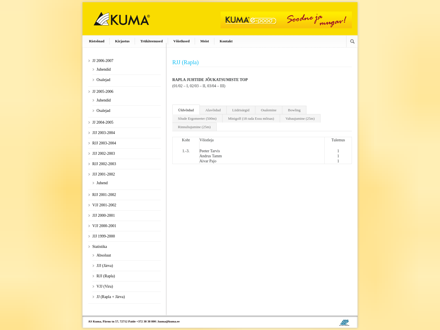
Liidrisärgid (240, 110)
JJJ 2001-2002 (103, 174)
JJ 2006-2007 (102, 61)
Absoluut (104, 255)
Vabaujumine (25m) (300, 118)
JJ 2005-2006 (102, 91)
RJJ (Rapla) (106, 276)
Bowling (294, 110)
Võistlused (181, 41)
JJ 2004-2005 (102, 122)
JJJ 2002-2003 (103, 153)
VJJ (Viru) (105, 286)
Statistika (99, 246)
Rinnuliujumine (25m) (194, 127)
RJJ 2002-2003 (104, 164)
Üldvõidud (186, 110)
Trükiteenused (151, 41)
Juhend (102, 183)
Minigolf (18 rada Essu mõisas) (251, 118)
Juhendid (104, 69)
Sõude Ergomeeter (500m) (197, 118)
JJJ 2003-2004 (103, 133)
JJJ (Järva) (105, 266)
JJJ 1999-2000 (103, 236)
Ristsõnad (96, 41)
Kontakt (226, 41)
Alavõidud (213, 110)
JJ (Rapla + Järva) (111, 297)
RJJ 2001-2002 (104, 195)
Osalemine (269, 110)
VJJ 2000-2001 (104, 226)
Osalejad (103, 80)
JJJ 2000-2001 (103, 215)
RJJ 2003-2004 (104, 143)
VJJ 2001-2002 (104, 205)
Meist (204, 41)
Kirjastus (122, 41)
